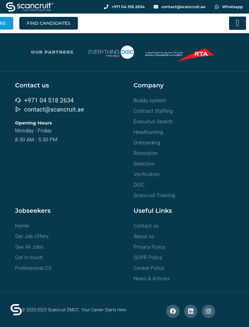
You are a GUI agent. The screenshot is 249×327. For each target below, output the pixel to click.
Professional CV (33, 268)
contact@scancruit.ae (183, 6)
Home (22, 226)
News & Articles (152, 278)
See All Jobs (29, 247)
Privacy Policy (149, 247)
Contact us (146, 226)
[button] (237, 23)
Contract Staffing (153, 111)
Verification (147, 174)
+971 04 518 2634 (128, 6)
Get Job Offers (32, 236)
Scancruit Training (154, 195)
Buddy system (150, 100)
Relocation (146, 153)
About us (144, 236)
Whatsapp (232, 6)
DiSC (139, 185)
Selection (144, 164)
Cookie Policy (149, 268)
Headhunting (148, 132)
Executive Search (153, 121)
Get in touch (29, 257)
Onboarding (147, 143)
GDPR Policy (148, 257)
